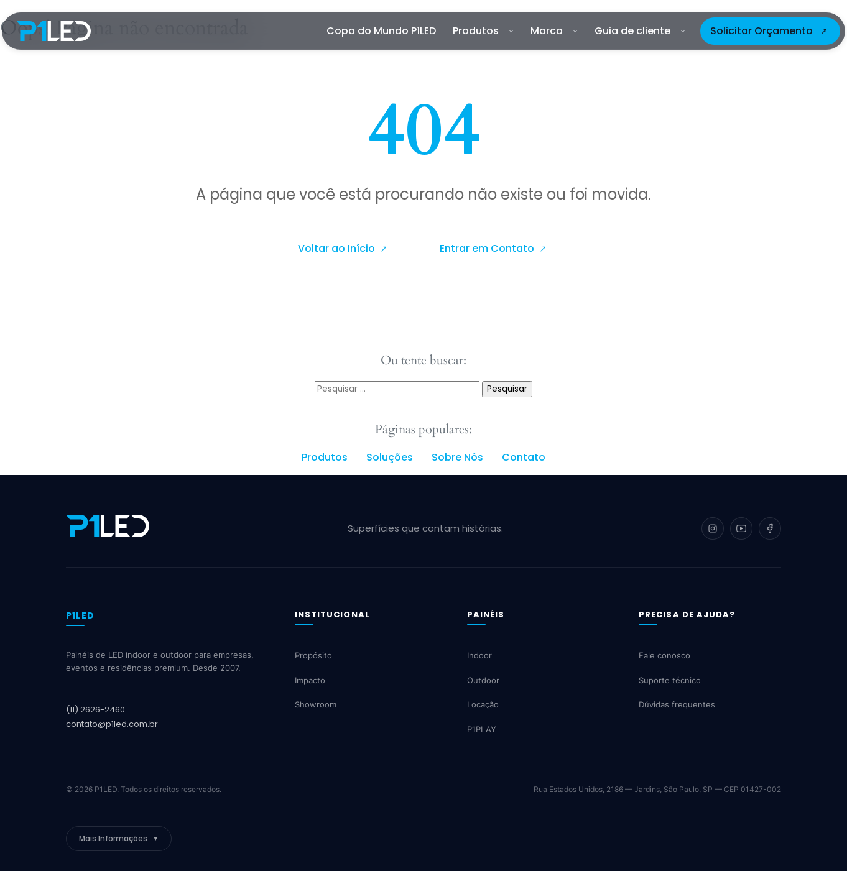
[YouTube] (741, 528)
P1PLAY (481, 729)
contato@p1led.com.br (112, 724)
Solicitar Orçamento (761, 31)
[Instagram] (712, 528)
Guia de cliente (640, 31)
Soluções (389, 457)
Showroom (315, 705)
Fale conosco (664, 656)
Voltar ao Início (337, 248)
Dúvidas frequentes (677, 705)
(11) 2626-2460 (95, 710)
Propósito (313, 656)
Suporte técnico (670, 680)
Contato (523, 457)
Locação (483, 705)
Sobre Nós (457, 457)
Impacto (310, 680)
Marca (554, 31)
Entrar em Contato (488, 248)
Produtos (483, 31)
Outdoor (483, 680)
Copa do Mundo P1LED (381, 31)
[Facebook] (770, 528)
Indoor (479, 656)
